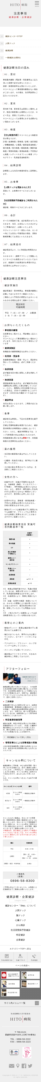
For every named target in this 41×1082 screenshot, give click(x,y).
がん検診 (20, 925)
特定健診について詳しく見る (19, 737)
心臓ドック (20, 920)
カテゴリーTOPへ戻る (20, 949)
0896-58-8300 (22, 880)
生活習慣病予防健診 (20, 930)
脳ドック (20, 915)
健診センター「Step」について (20, 905)
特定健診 (20, 935)
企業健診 (20, 940)
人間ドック (20, 910)
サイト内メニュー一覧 (14, 1003)
